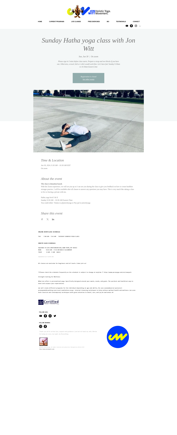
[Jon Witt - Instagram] (50, 315)
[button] (140, 26)
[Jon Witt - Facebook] (45, 315)
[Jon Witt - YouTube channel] (40, 315)
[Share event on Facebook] (42, 219)
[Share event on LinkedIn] (53, 219)
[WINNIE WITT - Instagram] (40, 326)
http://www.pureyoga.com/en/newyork (118, 272)
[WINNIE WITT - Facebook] (45, 326)
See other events (88, 79)
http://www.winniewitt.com (46, 349)
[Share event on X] (48, 219)
